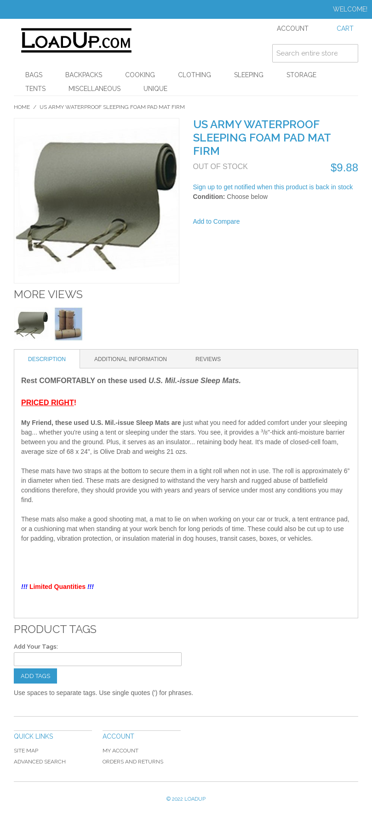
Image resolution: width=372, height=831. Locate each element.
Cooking (140, 75)
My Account (120, 750)
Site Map (26, 750)
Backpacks (83, 75)
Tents (35, 88)
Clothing (194, 75)
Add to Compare (216, 221)
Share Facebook (259, 222)
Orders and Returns (133, 761)
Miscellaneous (94, 88)
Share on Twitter (277, 222)
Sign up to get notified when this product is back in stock (273, 187)
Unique (155, 88)
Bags (33, 75)
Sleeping (248, 75)
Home (22, 107)
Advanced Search (40, 761)
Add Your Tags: (36, 646)
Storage (301, 75)
